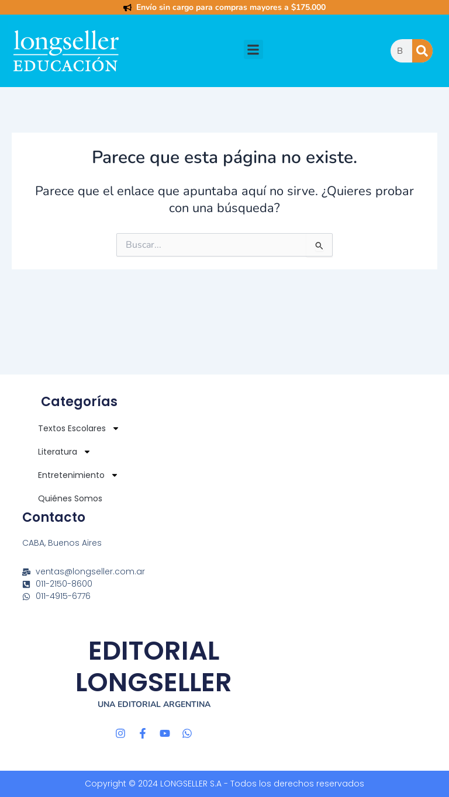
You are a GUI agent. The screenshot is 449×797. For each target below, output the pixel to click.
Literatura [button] (64, 452)
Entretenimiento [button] (78, 475)
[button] (253, 49)
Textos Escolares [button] (79, 428)
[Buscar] (422, 51)
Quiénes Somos (70, 498)
